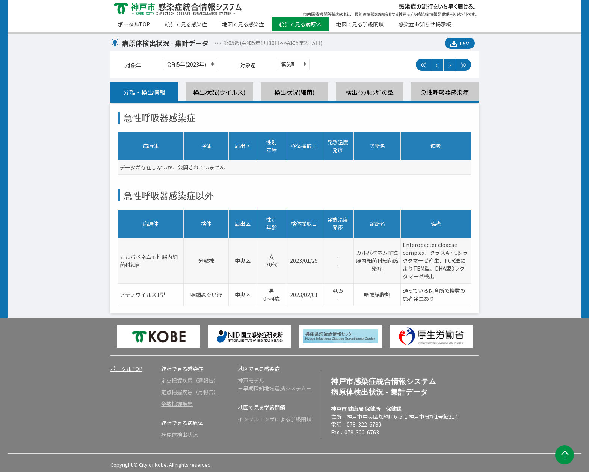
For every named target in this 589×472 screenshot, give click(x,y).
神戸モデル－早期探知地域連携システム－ (274, 384)
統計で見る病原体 (300, 24)
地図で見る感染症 (243, 24)
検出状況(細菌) (294, 92)
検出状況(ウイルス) (219, 92)
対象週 (248, 65)
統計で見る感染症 (186, 24)
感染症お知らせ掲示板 (425, 24)
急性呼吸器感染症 (445, 92)
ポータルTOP (134, 24)
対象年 (133, 65)
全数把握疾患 (177, 403)
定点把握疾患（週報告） (190, 380)
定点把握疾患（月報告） (190, 392)
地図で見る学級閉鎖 (360, 24)
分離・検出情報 (144, 92)
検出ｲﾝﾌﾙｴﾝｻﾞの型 (370, 92)
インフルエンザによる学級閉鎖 (274, 419)
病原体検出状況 (179, 434)
